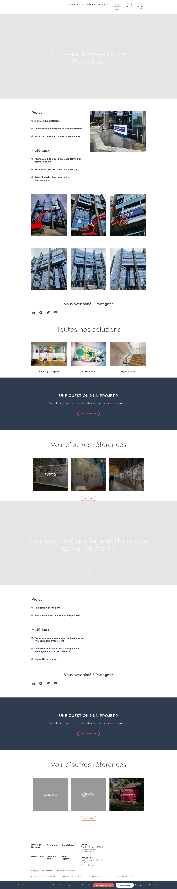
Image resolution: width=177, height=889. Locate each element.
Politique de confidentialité (43, 876)
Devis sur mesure (51, 858)
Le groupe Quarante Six (121, 876)
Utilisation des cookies (72, 876)
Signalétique (128, 372)
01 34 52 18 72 (140, 7)
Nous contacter (129, 6)
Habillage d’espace (49, 372)
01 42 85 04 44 (88, 852)
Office (84, 845)
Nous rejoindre (67, 858)
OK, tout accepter (103, 885)
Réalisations (104, 4)
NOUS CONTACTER (88, 413)
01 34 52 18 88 (87, 865)
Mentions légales (95, 876)
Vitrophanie (88, 372)
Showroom (86, 858)
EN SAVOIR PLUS (88, 89)
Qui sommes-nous (117, 7)
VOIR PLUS (88, 498)
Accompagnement (86, 4)
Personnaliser (125, 885)
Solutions (70, 4)
